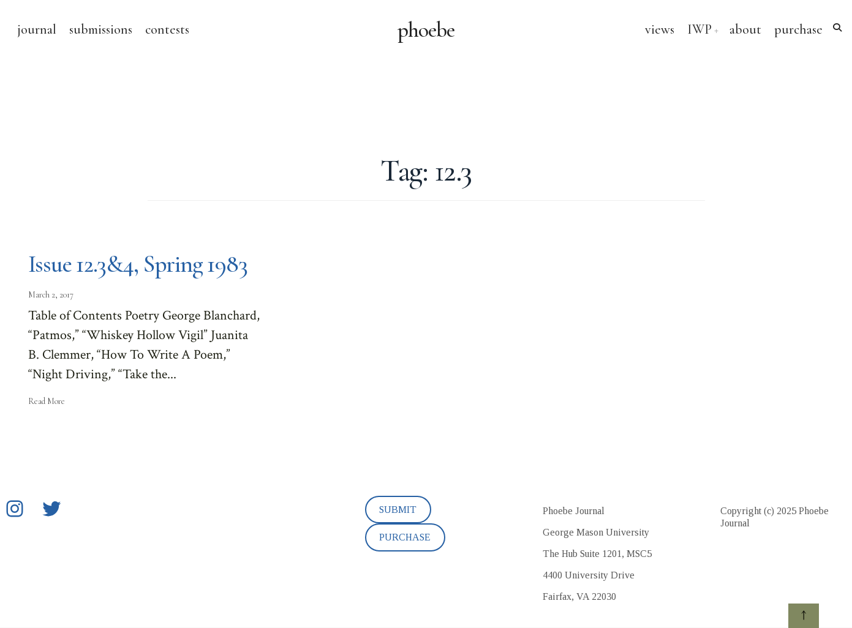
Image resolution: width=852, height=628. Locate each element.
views (659, 29)
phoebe (426, 30)
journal (36, 29)
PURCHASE (405, 537)
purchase (798, 29)
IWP (699, 29)
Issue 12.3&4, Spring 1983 (137, 263)
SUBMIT (398, 509)
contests (167, 29)
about (745, 29)
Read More (46, 401)
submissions (100, 29)
